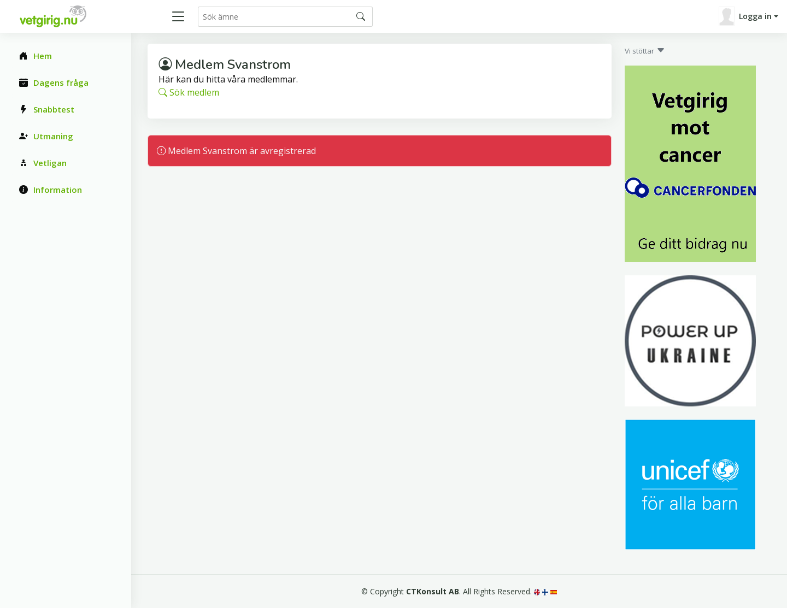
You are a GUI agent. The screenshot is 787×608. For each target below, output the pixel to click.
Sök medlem (188, 92)
